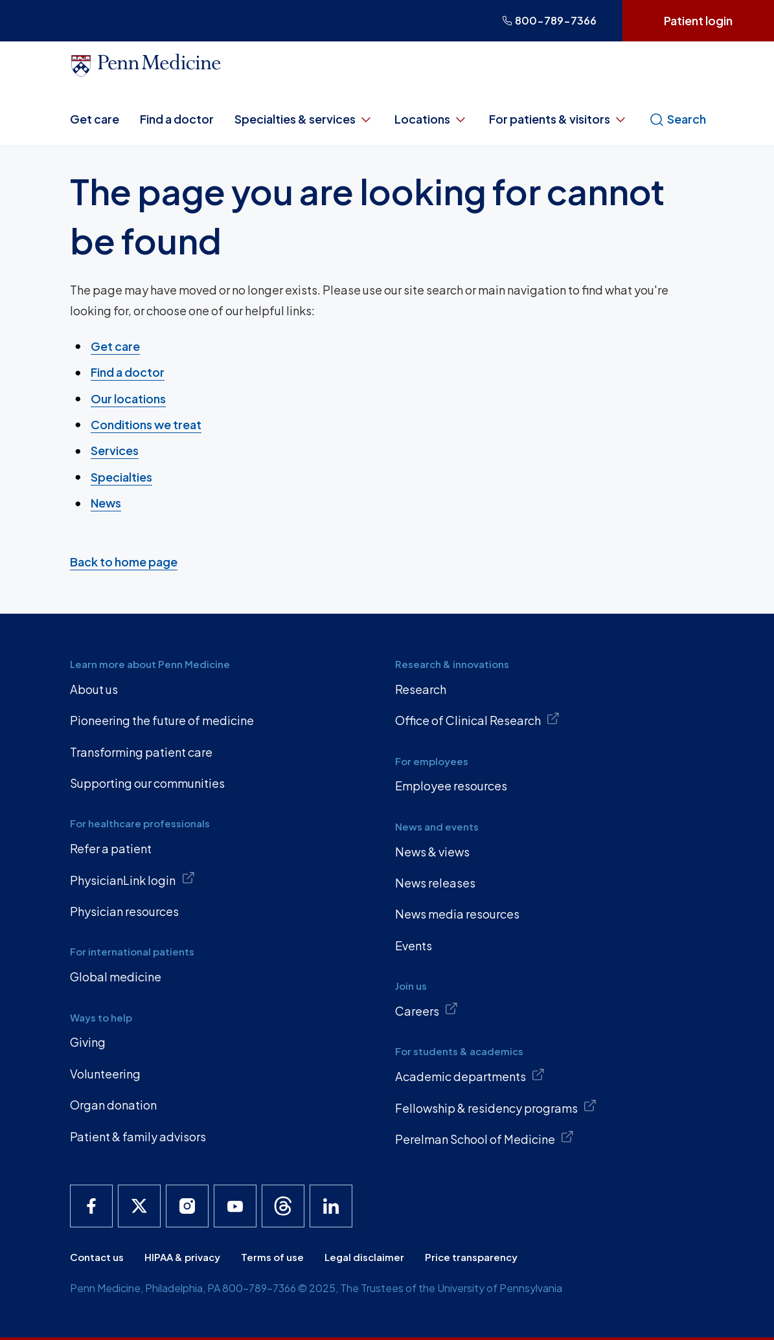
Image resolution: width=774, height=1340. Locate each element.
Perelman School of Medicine (485, 1138)
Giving (88, 1041)
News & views (432, 851)
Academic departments (470, 1075)
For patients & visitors (558, 119)
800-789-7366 (549, 20)
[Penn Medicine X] (139, 1206)
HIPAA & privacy (182, 1257)
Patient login (698, 20)
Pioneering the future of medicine (162, 720)
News (106, 502)
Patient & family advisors (138, 1136)
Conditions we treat (146, 424)
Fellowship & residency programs (496, 1107)
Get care (94, 118)
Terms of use (272, 1257)
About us (94, 689)
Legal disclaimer (364, 1257)
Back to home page (123, 561)
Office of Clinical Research (477, 719)
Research (420, 689)
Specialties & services (304, 119)
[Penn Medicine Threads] (283, 1206)
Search (677, 119)
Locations (431, 119)
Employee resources (451, 785)
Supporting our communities (147, 783)
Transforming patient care (141, 751)
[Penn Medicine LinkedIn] (331, 1206)
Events (413, 945)
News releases (435, 882)
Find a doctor (177, 118)
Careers (427, 1009)
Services (115, 450)
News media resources (457, 913)
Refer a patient (111, 848)
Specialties (121, 476)
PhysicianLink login (132, 879)
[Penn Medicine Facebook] (91, 1206)
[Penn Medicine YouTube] (235, 1206)
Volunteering (105, 1073)
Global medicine (115, 976)
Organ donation (113, 1104)
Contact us (97, 1257)
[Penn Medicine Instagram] (187, 1206)
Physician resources (124, 911)
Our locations (128, 397)
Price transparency (471, 1257)
